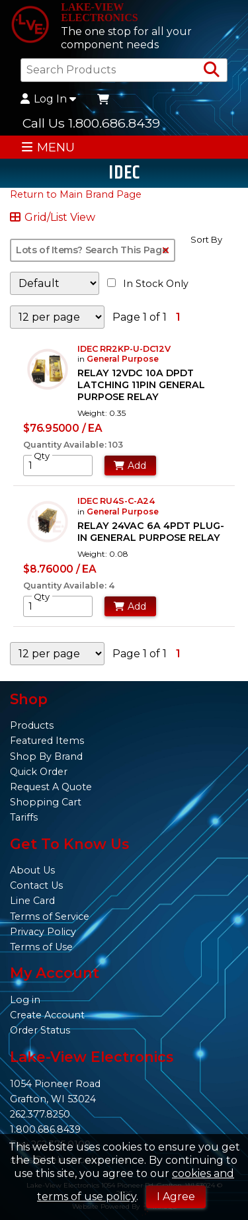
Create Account (47, 1015)
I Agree (176, 1196)
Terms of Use (41, 947)
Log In (48, 99)
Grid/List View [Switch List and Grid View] (52, 218)
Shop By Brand (46, 756)
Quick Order (38, 772)
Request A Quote (51, 787)
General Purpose (123, 359)
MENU (48, 147)
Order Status (40, 1030)
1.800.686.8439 (45, 1129)
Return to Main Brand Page (76, 194)
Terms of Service (49, 916)
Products (32, 725)
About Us (32, 870)
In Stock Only (147, 284)
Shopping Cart (45, 802)
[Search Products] (212, 70)
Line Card (32, 901)
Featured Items (47, 741)
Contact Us (36, 885)
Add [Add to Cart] (130, 465)
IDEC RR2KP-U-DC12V (124, 349)
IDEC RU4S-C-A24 (116, 501)
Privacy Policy (43, 932)
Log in (25, 1000)
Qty (42, 455)
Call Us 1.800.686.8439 (91, 123)
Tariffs (24, 817)
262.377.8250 (40, 1114)
